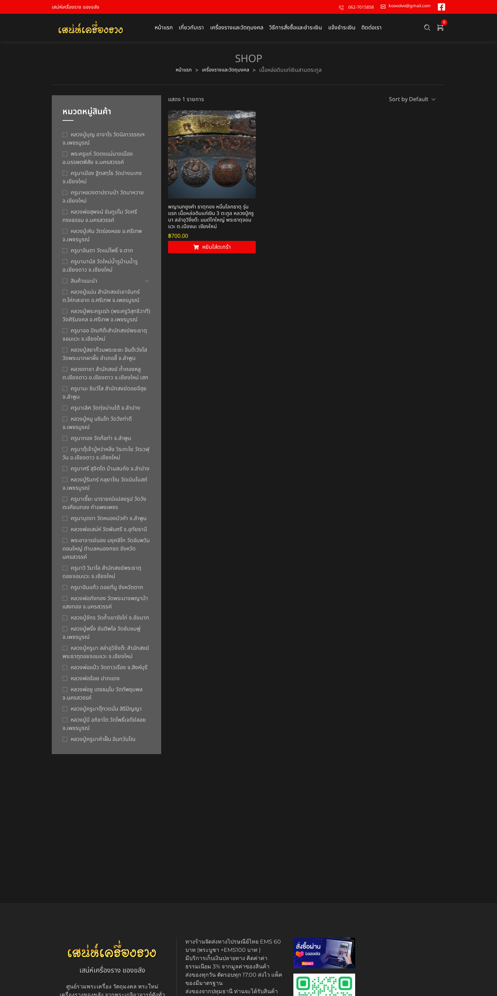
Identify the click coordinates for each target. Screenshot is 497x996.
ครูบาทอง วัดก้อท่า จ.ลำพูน (101, 442)
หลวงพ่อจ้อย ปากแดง (95, 682)
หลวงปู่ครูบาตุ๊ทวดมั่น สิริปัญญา (106, 713)
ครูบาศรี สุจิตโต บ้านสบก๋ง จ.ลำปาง (110, 472)
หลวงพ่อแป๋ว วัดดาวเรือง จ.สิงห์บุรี (109, 671)
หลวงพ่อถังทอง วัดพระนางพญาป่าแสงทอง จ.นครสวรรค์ (105, 606)
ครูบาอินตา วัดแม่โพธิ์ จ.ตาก (102, 254)
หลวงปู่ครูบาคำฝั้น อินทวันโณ (103, 743)
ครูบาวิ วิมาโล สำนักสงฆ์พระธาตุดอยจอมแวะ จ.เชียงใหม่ (101, 576)
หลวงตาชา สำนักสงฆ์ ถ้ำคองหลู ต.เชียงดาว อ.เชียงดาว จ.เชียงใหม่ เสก (105, 377)
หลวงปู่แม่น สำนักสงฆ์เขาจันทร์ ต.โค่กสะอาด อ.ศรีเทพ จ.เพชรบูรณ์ (101, 300)
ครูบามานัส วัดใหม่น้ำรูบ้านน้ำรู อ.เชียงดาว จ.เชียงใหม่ (100, 269)
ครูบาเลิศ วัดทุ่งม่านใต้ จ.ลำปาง (105, 412)
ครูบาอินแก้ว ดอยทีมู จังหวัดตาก (107, 591)
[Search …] (427, 30)
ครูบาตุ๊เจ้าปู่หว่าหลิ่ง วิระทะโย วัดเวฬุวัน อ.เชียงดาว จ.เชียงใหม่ (105, 457)
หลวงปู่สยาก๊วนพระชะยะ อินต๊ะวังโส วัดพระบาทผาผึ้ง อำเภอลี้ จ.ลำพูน (104, 358)
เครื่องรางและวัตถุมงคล (226, 74)
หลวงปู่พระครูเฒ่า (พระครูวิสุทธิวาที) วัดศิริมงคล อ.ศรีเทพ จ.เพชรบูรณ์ (106, 319)
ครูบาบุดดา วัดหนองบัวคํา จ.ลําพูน (109, 522)
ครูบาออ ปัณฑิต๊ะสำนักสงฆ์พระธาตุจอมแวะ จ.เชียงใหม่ (104, 338)
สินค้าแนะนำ (84, 285)
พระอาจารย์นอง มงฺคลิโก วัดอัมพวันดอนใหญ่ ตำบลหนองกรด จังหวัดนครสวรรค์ (106, 552)
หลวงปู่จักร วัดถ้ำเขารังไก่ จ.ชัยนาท (110, 621)
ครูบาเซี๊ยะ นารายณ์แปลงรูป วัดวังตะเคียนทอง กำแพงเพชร (104, 507)
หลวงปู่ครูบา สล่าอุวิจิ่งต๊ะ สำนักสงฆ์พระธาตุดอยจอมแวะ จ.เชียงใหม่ (105, 656)
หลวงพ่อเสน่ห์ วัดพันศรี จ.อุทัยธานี (109, 533)
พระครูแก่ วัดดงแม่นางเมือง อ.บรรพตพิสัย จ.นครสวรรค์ (97, 162)
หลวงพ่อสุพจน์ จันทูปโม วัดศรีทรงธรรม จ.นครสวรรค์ (99, 220)
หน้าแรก (181, 74)
